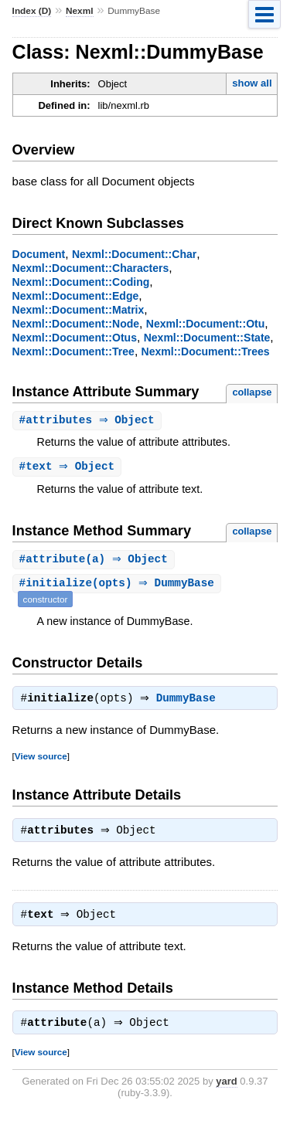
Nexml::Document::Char (134, 254)
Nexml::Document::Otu (205, 324)
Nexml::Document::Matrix (78, 310)
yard (226, 1089)
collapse (251, 392)
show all (251, 83)
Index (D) (32, 10)
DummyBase (190, 702)
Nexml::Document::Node (75, 324)
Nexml (80, 10)
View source (41, 760)
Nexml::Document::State (207, 337)
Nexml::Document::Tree (73, 351)
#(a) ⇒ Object (95, 561)
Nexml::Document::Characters (90, 268)
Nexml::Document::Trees (206, 351)
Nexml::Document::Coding (81, 282)
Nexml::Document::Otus (74, 337)
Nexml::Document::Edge (75, 296)
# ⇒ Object (89, 420)
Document (39, 254)
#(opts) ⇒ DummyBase (118, 586)
